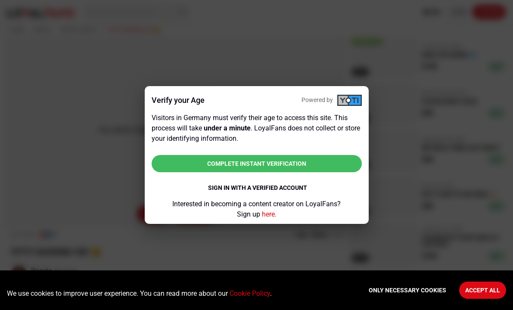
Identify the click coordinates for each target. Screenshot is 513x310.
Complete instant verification (256, 163)
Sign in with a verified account (257, 187)
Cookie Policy (250, 293)
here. (269, 214)
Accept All (482, 290)
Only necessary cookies (407, 290)
